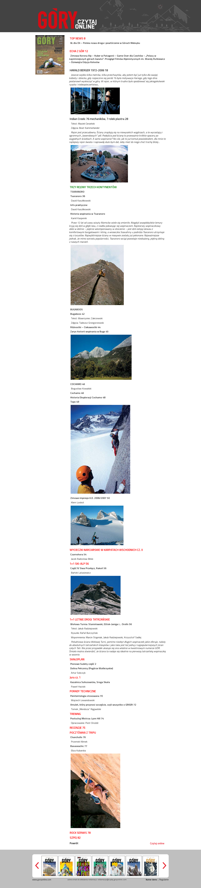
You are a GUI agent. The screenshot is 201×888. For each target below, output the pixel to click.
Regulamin (164, 879)
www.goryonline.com (41, 879)
